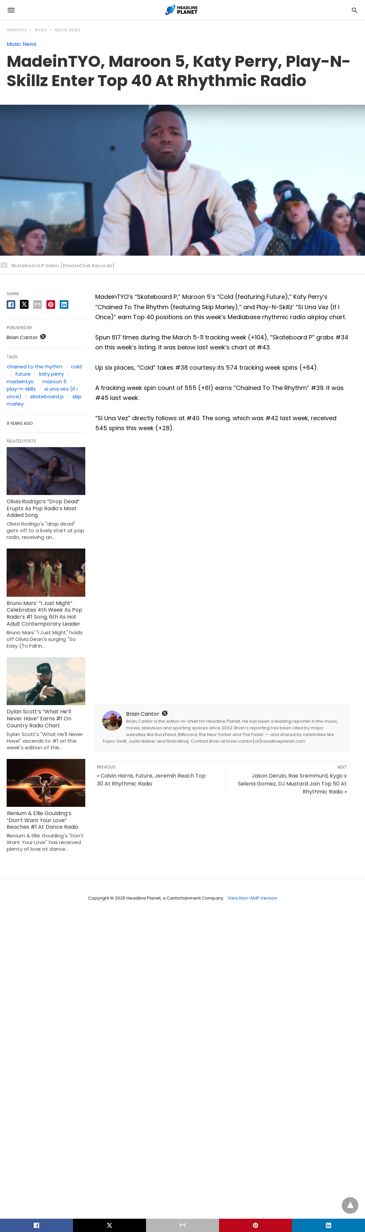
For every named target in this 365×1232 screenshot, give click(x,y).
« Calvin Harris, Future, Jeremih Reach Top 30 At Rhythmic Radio (151, 780)
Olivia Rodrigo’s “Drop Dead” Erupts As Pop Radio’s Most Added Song (43, 508)
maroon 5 (54, 381)
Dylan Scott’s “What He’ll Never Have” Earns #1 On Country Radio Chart (39, 718)
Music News (67, 30)
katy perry (51, 373)
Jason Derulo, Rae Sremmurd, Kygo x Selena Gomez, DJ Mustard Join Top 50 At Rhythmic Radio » (292, 784)
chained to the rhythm (34, 366)
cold (76, 366)
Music (41, 30)
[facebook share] (11, 304)
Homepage (17, 30)
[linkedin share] (64, 304)
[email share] (37, 304)
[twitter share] (24, 304)
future (23, 373)
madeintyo (20, 381)
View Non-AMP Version (252, 898)
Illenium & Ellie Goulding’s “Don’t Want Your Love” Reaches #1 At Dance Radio (42, 820)
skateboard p (47, 396)
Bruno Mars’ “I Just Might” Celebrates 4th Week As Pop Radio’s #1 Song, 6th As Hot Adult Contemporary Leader (44, 613)
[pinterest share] (50, 304)
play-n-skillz (21, 388)
